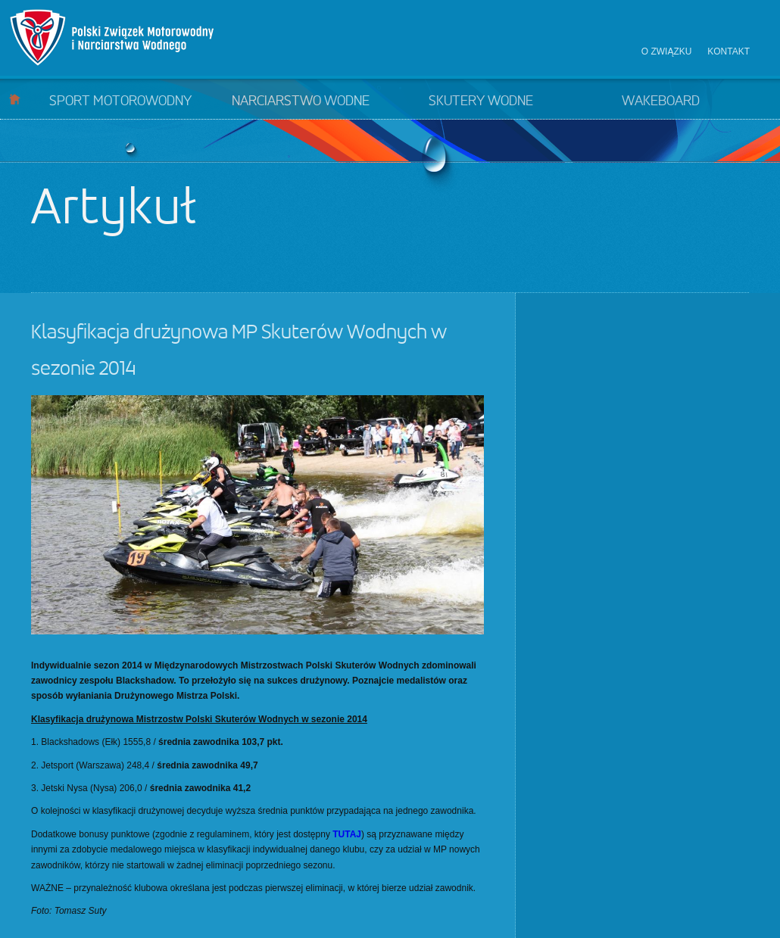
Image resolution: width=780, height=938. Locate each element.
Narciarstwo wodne (301, 101)
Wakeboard (661, 101)
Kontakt (728, 51)
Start (15, 99)
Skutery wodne (481, 101)
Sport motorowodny (120, 101)
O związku (666, 51)
